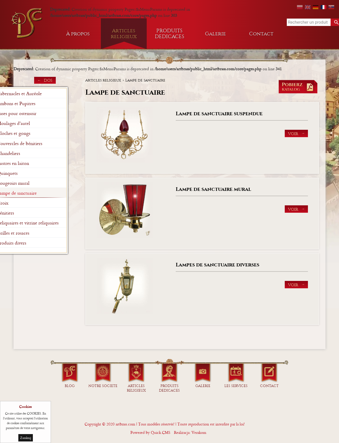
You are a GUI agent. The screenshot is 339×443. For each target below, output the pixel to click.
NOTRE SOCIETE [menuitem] (102, 386)
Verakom (199, 432)
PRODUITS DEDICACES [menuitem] (169, 33)
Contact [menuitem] (261, 34)
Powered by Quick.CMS (150, 432)
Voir (293, 133)
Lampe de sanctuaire (145, 80)
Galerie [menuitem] (215, 34)
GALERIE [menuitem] (202, 386)
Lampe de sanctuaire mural (213, 189)
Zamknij (25, 437)
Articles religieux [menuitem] (124, 33)
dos (48, 80)
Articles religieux (103, 80)
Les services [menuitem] (236, 386)
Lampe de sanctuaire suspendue (219, 113)
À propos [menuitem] (78, 34)
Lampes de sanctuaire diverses (217, 265)
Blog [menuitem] (70, 386)
